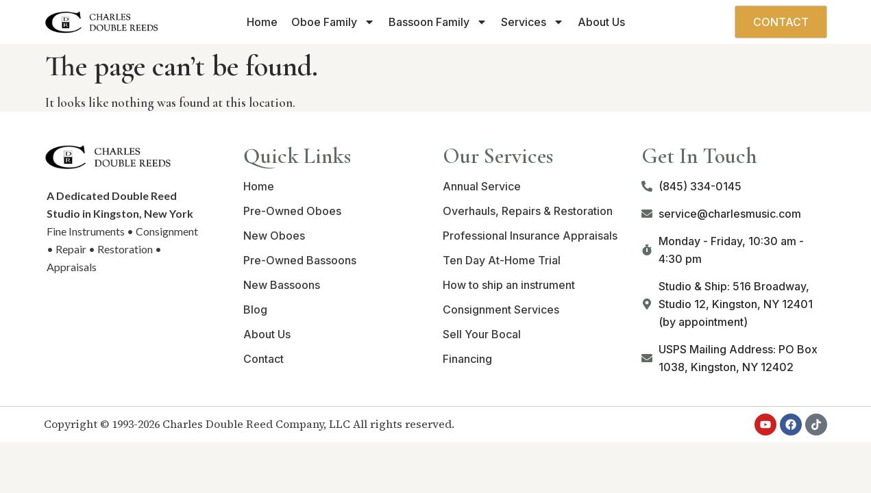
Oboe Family (333, 22)
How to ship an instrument (509, 285)
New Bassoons (281, 285)
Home (262, 22)
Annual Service (482, 186)
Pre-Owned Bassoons (299, 260)
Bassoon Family (438, 22)
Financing (467, 359)
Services (532, 22)
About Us (601, 22)
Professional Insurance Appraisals (530, 235)
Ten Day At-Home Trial (502, 260)
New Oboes (274, 235)
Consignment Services (501, 309)
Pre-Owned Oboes (292, 211)
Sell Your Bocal (482, 334)
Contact (263, 359)
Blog (255, 309)
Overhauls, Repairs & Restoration (528, 211)
